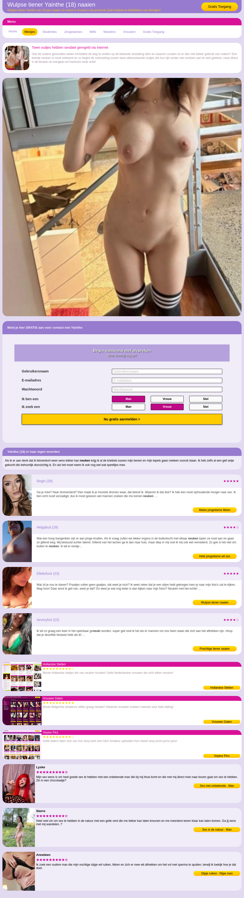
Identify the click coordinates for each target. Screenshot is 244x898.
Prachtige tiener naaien (215, 648)
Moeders (109, 32)
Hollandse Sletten (221, 687)
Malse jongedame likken (215, 510)
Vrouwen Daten (222, 721)
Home (13, 31)
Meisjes (29, 32)
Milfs (93, 32)
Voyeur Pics (221, 756)
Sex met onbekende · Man (217, 785)
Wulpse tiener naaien (215, 602)
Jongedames (73, 32)
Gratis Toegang (219, 7)
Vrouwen (129, 32)
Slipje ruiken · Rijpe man (217, 873)
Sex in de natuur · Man (217, 829)
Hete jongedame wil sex (214, 556)
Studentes (49, 32)
